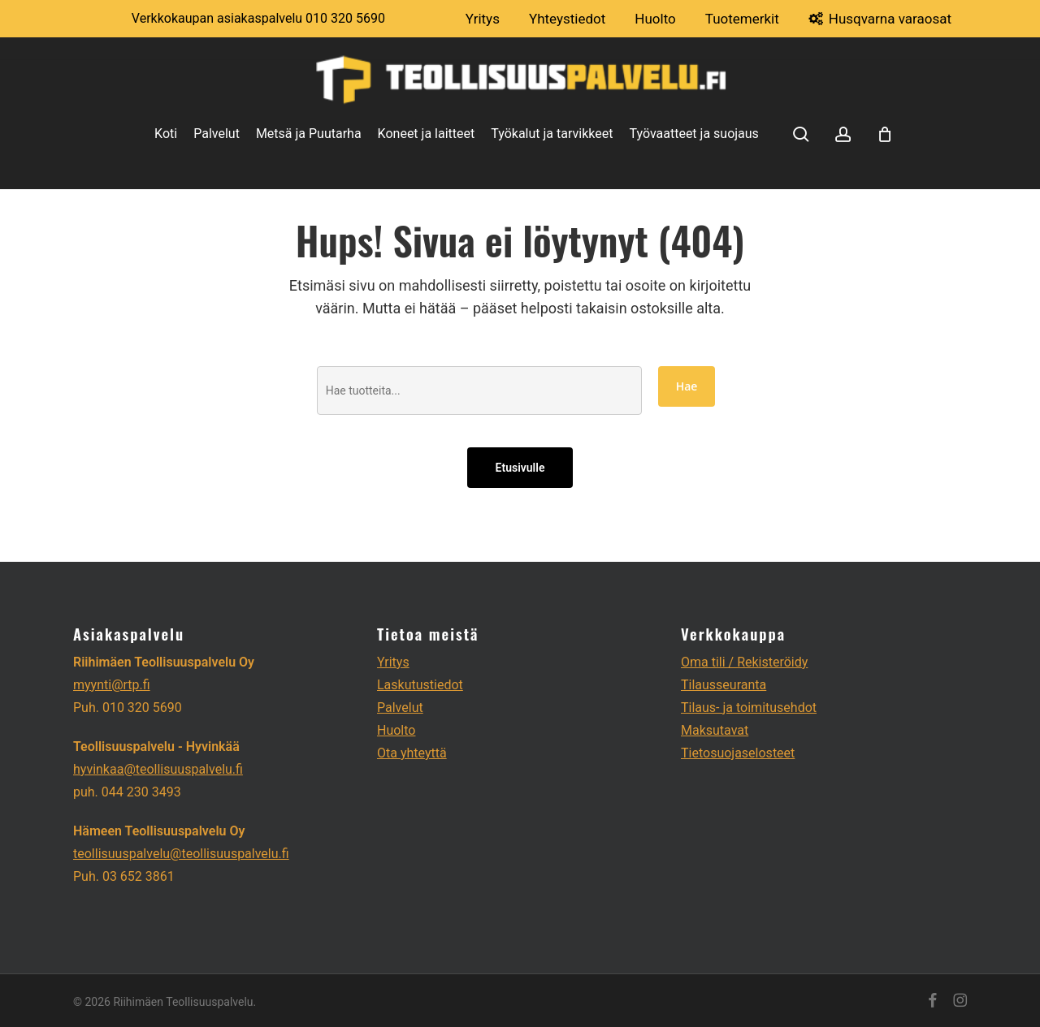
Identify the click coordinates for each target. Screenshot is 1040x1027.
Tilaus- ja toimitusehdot (749, 707)
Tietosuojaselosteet (738, 753)
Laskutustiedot (420, 685)
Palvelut (400, 707)
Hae (687, 386)
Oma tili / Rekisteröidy (744, 662)
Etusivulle (520, 467)
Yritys (393, 662)
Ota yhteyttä (412, 753)
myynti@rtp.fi (111, 685)
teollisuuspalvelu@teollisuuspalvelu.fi (181, 853)
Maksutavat (714, 730)
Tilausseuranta (723, 685)
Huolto (396, 730)
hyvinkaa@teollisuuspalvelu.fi (158, 769)
